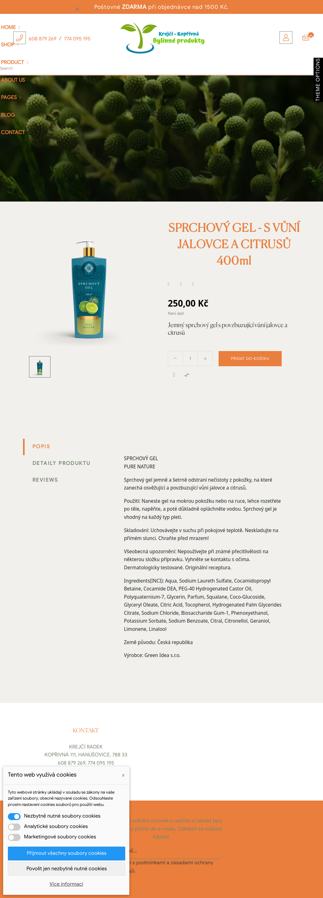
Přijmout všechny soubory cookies (67, 853)
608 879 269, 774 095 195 (86, 763)
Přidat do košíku (250, 358)
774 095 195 (77, 39)
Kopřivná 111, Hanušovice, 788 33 (85, 755)
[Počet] (190, 358)
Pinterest (197, 284)
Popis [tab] (41, 446)
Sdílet (172, 284)
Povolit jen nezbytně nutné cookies (66, 869)
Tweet (185, 284)
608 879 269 (42, 39)
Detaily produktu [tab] (61, 463)
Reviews (45, 480)
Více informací (66, 884)
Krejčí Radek (86, 747)
